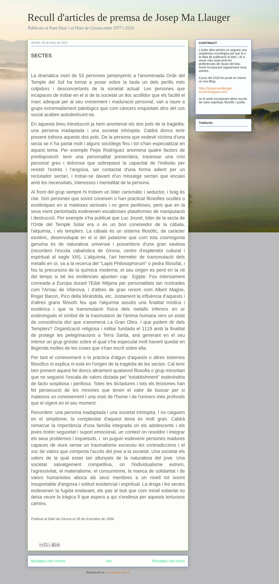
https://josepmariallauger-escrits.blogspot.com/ (216, 90)
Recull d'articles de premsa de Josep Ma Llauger (128, 17)
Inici (109, 561)
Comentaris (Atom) (117, 572)
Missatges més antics (168, 561)
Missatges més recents (48, 561)
